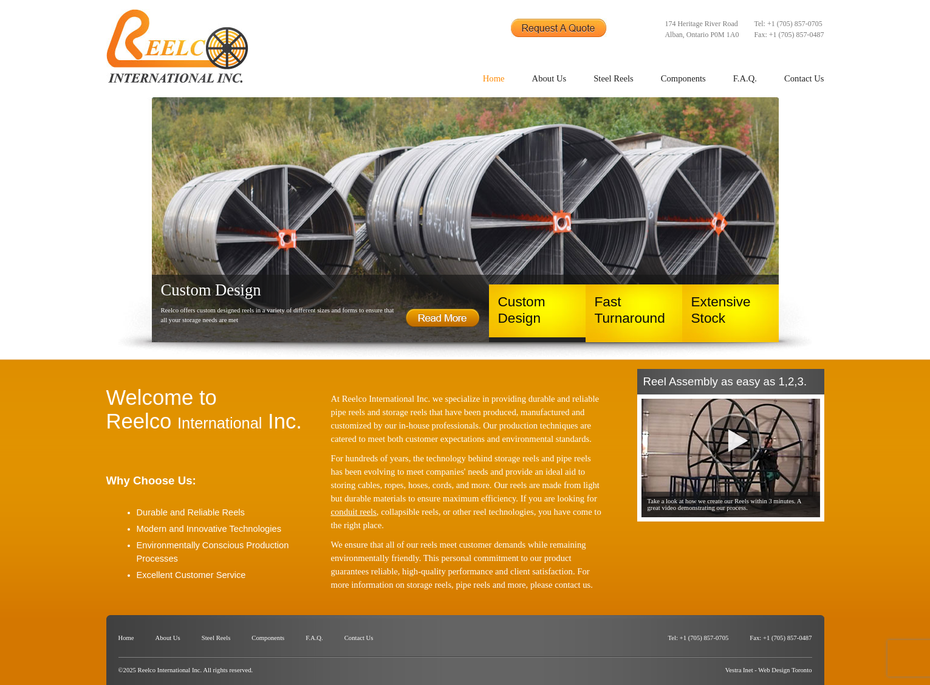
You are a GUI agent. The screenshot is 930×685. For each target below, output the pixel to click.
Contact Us (804, 78)
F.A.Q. (745, 78)
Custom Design (521, 310)
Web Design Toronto (785, 670)
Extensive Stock (721, 310)
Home (494, 78)
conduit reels (354, 512)
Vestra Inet (739, 670)
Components (683, 78)
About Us (549, 78)
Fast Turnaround (630, 310)
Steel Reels (613, 78)
